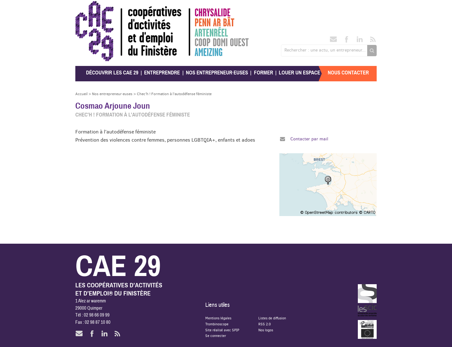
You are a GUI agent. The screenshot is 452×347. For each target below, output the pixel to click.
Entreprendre (162, 72)
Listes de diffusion (272, 318)
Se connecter (215, 335)
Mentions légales (218, 318)
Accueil (81, 94)
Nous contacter (348, 72)
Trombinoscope (217, 324)
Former (263, 72)
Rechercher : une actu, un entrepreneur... (325, 49)
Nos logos (265, 330)
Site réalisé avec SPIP (222, 330)
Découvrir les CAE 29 (112, 72)
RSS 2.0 (264, 324)
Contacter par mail (309, 138)
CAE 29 (89, 7)
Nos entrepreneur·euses (217, 72)
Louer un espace (299, 72)
